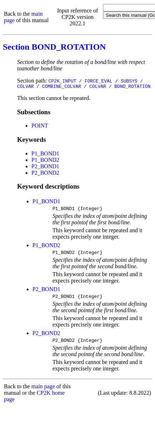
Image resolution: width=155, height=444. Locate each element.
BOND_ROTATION (132, 87)
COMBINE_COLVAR (61, 87)
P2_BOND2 (45, 174)
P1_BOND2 (45, 161)
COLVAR (25, 87)
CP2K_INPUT (62, 81)
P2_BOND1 (45, 167)
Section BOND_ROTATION (54, 46)
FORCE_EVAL (98, 81)
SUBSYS (129, 81)
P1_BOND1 (45, 154)
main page (43, 392)
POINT (39, 127)
